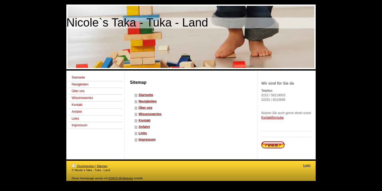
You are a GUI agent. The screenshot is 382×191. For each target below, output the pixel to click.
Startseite (145, 95)
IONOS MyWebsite (120, 178)
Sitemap (102, 166)
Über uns (145, 108)
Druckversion (83, 166)
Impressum (146, 139)
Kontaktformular (272, 117)
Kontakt (144, 120)
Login (306, 165)
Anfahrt (144, 127)
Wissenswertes (150, 114)
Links (142, 133)
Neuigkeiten (147, 101)
